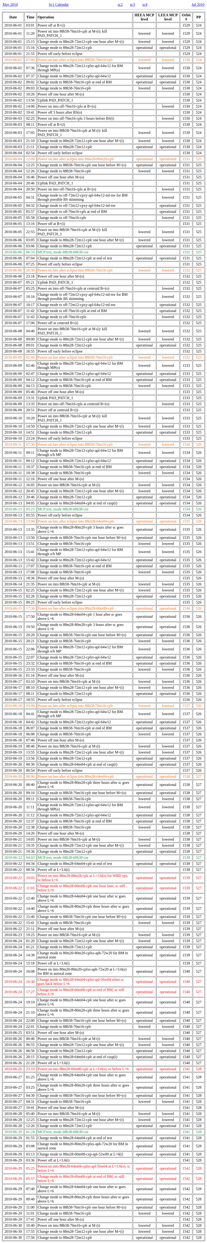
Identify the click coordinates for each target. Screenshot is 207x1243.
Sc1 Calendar (59, 5)
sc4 (144, 5)
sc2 (120, 5)
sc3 (132, 5)
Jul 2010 (198, 5)
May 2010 (10, 5)
